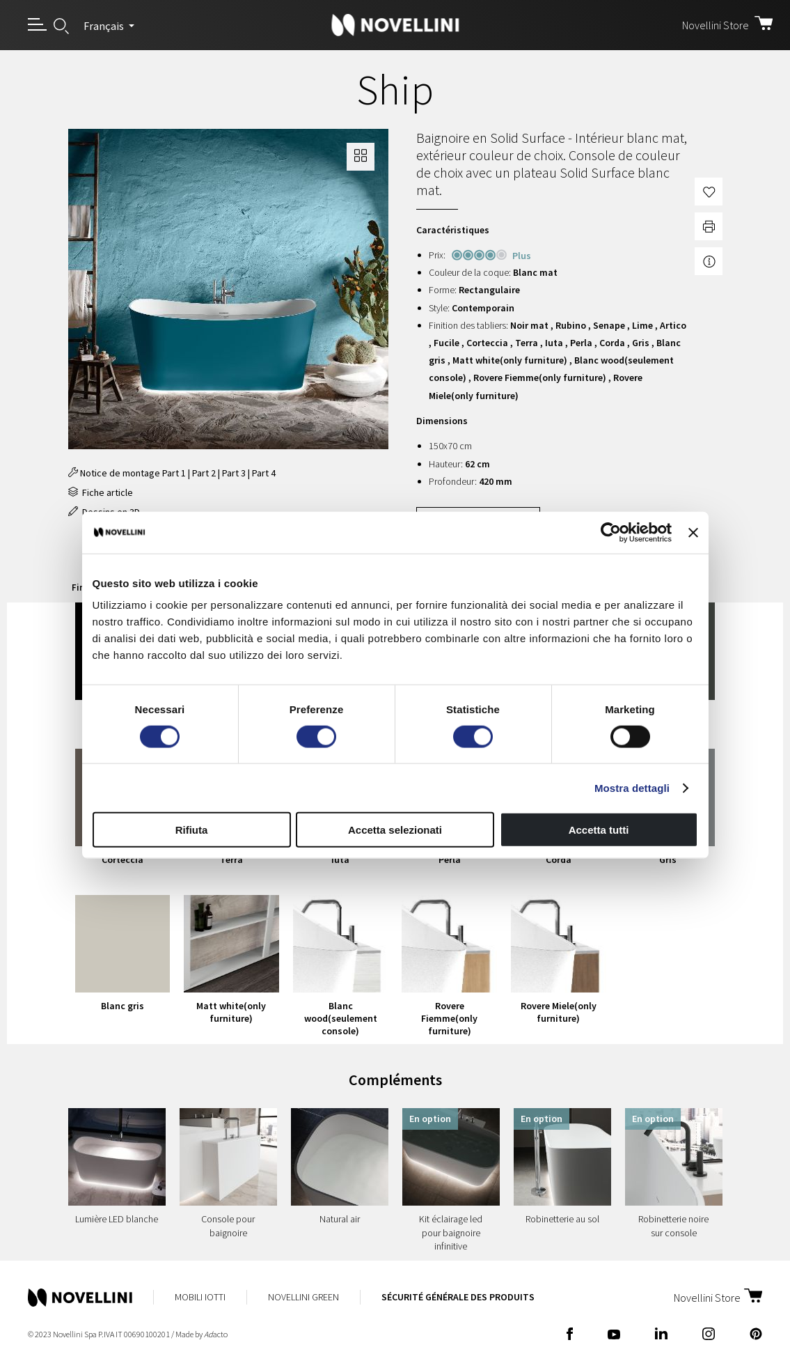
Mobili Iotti (200, 1297)
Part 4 (264, 473)
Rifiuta (191, 830)
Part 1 (174, 473)
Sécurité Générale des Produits (458, 1297)
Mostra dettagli (632, 787)
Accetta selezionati (395, 830)
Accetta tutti (599, 830)
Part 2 (204, 473)
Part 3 (234, 473)
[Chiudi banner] (693, 532)
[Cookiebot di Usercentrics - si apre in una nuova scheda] (611, 532)
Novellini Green (303, 1297)
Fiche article (100, 492)
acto (216, 1334)
